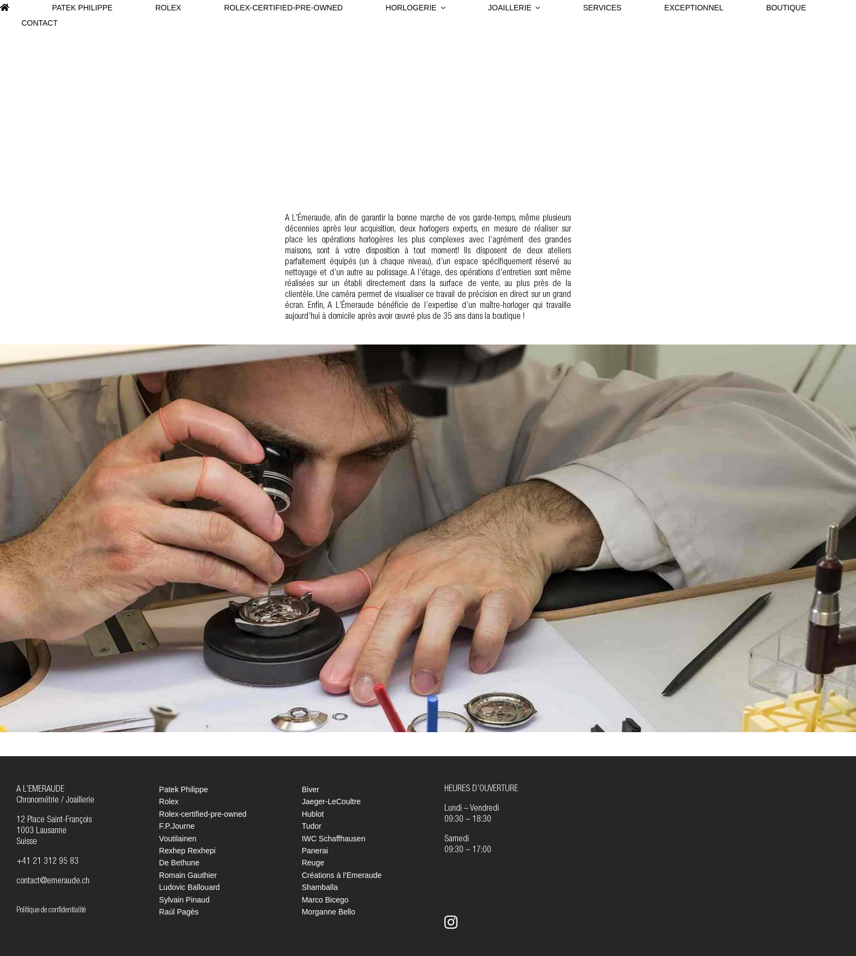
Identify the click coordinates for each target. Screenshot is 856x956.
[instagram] (450, 922)
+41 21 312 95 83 (47, 862)
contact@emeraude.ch (53, 881)
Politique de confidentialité (51, 911)
